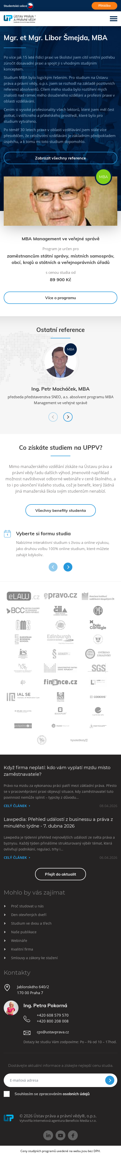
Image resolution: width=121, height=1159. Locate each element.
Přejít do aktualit (60, 874)
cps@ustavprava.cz (53, 1031)
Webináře (19, 940)
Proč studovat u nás (27, 906)
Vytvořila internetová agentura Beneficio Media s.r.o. (58, 1120)
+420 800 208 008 (53, 1021)
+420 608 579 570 (53, 1015)
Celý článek (15, 805)
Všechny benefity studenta (60, 510)
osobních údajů (76, 1093)
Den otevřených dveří (28, 914)
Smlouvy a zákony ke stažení (34, 957)
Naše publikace (24, 932)
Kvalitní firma (22, 949)
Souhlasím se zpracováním (52, 1093)
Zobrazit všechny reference (60, 158)
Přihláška (104, 5)
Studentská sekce (15, 6)
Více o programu (60, 297)
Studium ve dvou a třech (31, 923)
